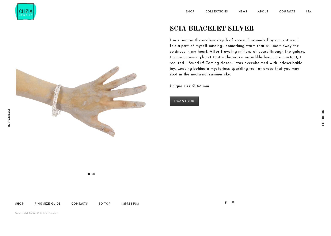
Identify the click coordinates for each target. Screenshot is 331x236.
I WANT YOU (184, 101)
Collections (216, 12)
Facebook (323, 118)
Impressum (130, 204)
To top (105, 204)
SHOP (190, 12)
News (243, 12)
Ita (308, 12)
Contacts (287, 12)
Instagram (9, 118)
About (263, 12)
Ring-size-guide (48, 204)
